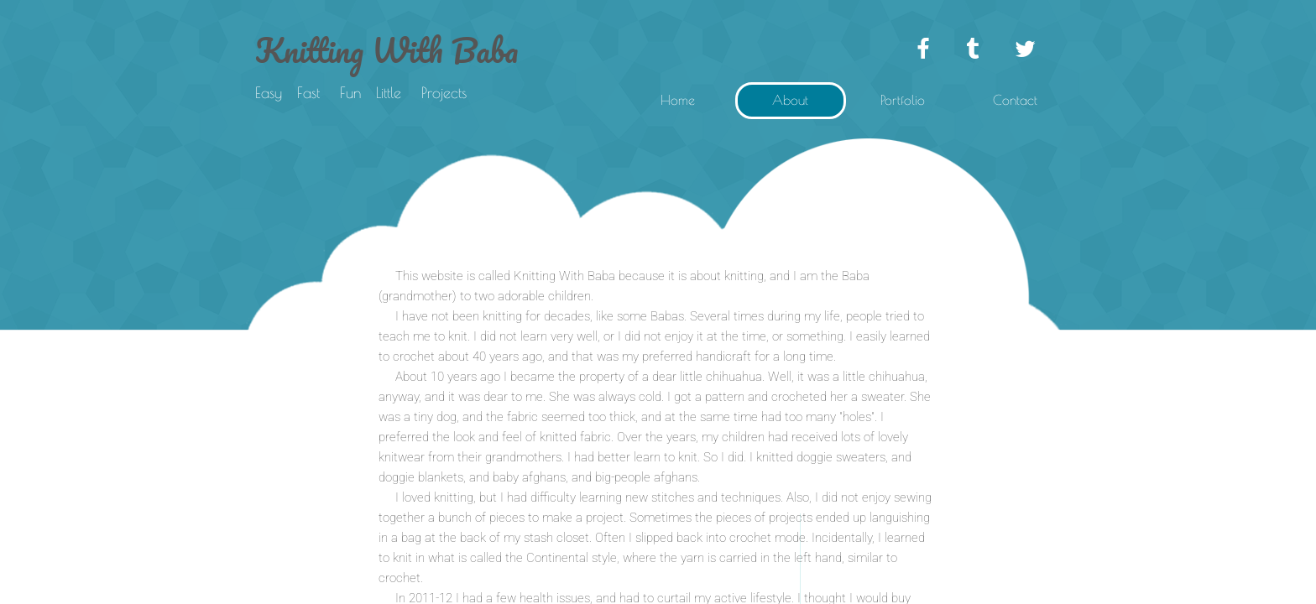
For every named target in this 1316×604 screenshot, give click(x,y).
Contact (1015, 99)
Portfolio (902, 99)
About (790, 99)
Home (678, 99)
